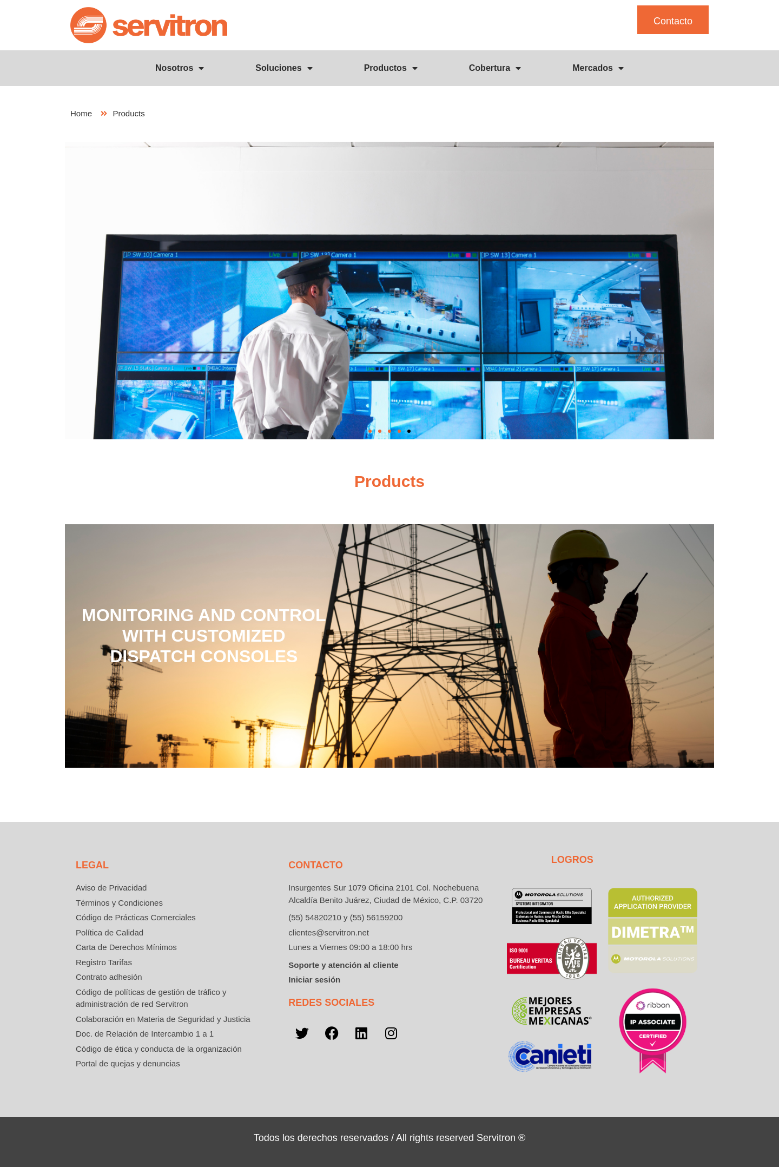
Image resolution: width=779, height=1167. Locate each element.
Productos (391, 68)
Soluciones (283, 68)
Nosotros (179, 68)
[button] (370, 431)
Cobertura (495, 68)
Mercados (598, 68)
